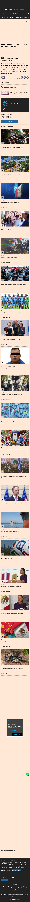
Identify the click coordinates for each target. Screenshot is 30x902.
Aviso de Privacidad (10, 864)
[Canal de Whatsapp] (27, 774)
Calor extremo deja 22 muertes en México (10, 229)
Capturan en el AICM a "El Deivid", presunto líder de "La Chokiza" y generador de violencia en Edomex (13, 367)
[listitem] (3, 77)
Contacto (27, 864)
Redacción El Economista (13, 58)
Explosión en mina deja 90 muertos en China (11, 175)
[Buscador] (4, 13)
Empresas (12, 91)
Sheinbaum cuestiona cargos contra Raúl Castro (12, 613)
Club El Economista (22, 862)
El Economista (10, 862)
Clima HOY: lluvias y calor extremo (9, 257)
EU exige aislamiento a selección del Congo (11, 312)
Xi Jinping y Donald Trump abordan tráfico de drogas (13, 641)
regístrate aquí (17, 734)
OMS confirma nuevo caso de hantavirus (10, 531)
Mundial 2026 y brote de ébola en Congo (10, 558)
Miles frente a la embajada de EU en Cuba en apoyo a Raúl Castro (14, 477)
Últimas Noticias (4, 17)
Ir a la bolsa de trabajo (16, 870)
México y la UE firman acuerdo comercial (10, 339)
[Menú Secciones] (1, 13)
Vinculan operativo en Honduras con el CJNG (11, 394)
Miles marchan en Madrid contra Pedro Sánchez (12, 147)
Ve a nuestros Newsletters (12, 730)
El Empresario (16, 862)
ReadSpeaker (18, 78)
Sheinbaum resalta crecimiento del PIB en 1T (11, 586)
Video (2, 21)
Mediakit (7, 863)
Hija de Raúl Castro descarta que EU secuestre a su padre (13, 284)
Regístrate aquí (4, 879)
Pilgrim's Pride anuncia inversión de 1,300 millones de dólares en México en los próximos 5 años (19, 94)
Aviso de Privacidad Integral (20, 864)
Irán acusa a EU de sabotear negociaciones (10, 202)
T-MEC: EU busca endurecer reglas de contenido (12, 504)
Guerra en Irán (19, 17)
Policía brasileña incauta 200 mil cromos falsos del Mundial (14, 449)
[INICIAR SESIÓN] (29, 13)
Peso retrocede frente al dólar (8, 421)
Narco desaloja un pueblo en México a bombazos (12, 668)
